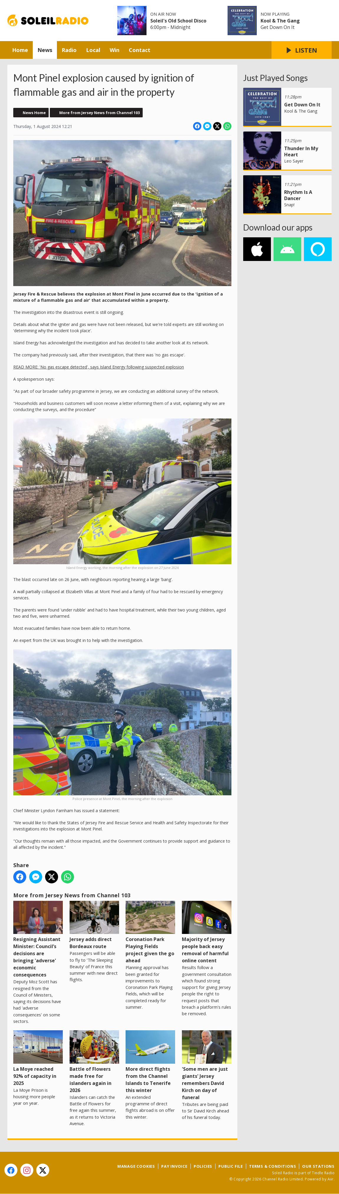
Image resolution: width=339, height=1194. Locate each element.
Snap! (289, 204)
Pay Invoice (174, 1166)
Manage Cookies (136, 1166)
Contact (139, 49)
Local (93, 49)
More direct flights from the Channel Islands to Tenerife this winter (150, 1061)
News (44, 49)
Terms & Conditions (272, 1166)
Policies (203, 1166)
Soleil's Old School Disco (178, 20)
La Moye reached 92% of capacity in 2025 (38, 1058)
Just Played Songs (275, 78)
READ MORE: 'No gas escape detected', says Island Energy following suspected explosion (98, 367)
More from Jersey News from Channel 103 (99, 112)
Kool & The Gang (280, 20)
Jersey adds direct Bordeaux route (94, 925)
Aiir (331, 1179)
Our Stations (318, 1166)
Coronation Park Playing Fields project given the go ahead (150, 932)
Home (20, 49)
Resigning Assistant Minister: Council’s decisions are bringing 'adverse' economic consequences (38, 939)
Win (114, 49)
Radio (69, 49)
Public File (230, 1166)
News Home (34, 112)
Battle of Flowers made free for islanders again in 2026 (94, 1061)
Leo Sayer (293, 161)
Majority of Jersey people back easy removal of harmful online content (206, 932)
